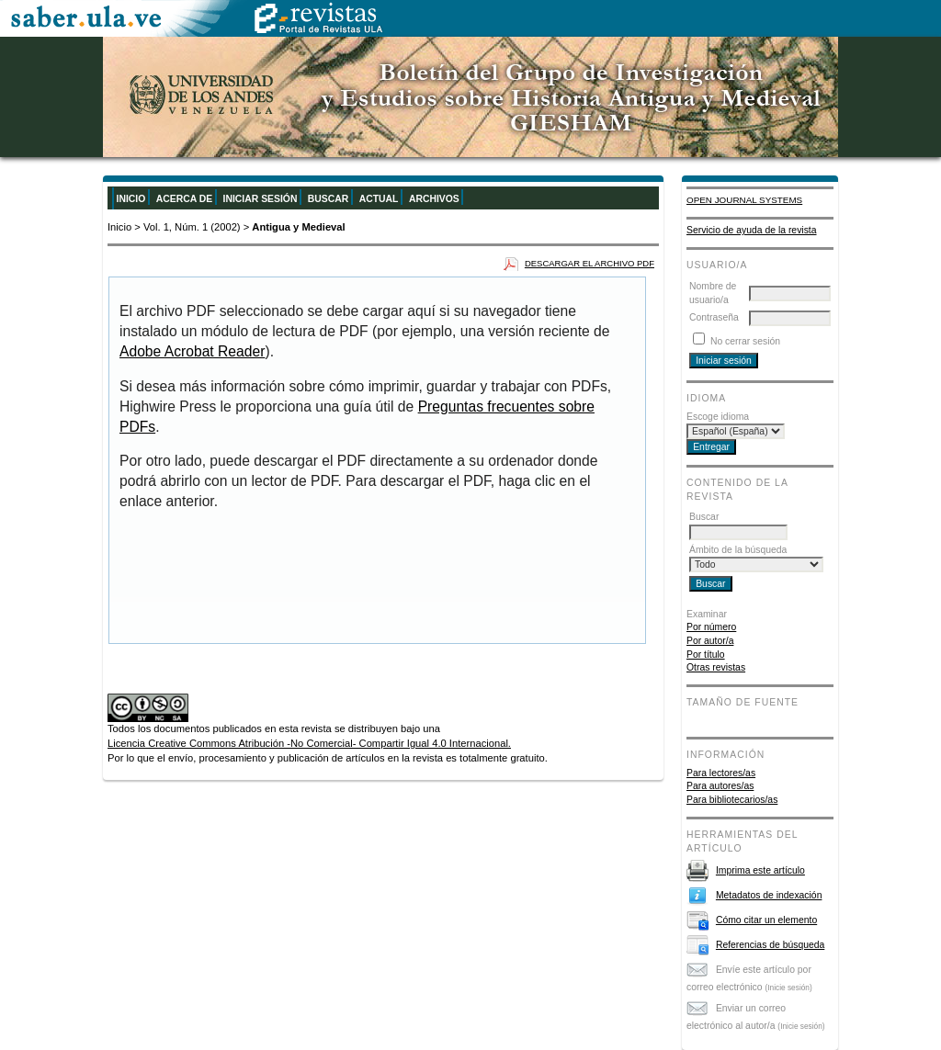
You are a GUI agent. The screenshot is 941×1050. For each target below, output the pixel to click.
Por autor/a (709, 641)
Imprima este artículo (760, 870)
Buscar (328, 199)
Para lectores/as (720, 773)
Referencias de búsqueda (770, 945)
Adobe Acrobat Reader (192, 351)
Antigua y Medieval (298, 226)
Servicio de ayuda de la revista (751, 230)
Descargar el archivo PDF (589, 263)
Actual (379, 199)
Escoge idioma (717, 417)
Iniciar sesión (260, 199)
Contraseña (714, 317)
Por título (705, 654)
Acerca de (184, 199)
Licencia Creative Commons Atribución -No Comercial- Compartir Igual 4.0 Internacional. (309, 743)
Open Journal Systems (744, 200)
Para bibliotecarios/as (731, 800)
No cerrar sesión (745, 341)
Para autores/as (720, 786)
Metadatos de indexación (769, 895)
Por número (711, 627)
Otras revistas (715, 667)
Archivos (434, 199)
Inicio (131, 199)
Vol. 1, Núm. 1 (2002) (192, 226)
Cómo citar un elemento (766, 920)
